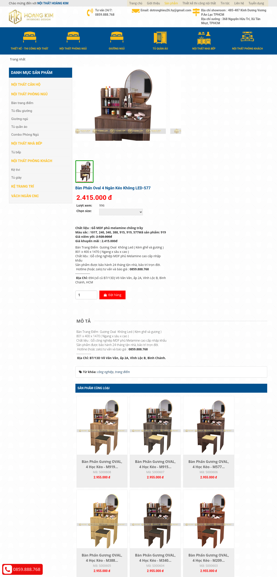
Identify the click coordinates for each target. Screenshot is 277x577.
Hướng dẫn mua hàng (158, 509)
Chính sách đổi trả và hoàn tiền (230, 522)
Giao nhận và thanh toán (160, 516)
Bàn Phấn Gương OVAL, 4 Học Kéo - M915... (147, 366)
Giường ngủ (19, 118)
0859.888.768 (26, 569)
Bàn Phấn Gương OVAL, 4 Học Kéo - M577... (195, 366)
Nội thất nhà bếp (26, 143)
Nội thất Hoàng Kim (179, 562)
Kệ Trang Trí (22, 186)
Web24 (213, 562)
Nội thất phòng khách (31, 161)
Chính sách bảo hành (223, 529)
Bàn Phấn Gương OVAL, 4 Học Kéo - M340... (99, 462)
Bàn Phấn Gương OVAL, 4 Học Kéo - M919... (99, 366)
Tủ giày (16, 177)
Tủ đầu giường (21, 111)
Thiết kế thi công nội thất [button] (199, 3)
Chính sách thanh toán (224, 509)
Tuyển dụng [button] (256, 3)
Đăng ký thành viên (156, 529)
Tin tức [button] (225, 3)
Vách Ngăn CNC (25, 195)
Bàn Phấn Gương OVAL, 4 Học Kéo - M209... (147, 462)
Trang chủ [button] (135, 3)
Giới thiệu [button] (153, 3)
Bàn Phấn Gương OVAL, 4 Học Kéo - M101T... (243, 462)
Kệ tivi (15, 169)
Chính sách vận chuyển (224, 516)
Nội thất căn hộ (26, 84)
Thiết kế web (201, 562)
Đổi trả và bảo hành (157, 522)
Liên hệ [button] (239, 3)
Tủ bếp (16, 152)
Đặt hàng (209, 192)
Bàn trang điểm (22, 102)
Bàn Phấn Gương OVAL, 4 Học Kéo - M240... (195, 462)
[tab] (84, 218)
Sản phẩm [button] (171, 3)
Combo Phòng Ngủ (25, 134)
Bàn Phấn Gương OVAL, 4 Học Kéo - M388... (243, 366)
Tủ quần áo (19, 126)
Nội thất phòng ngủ (29, 94)
